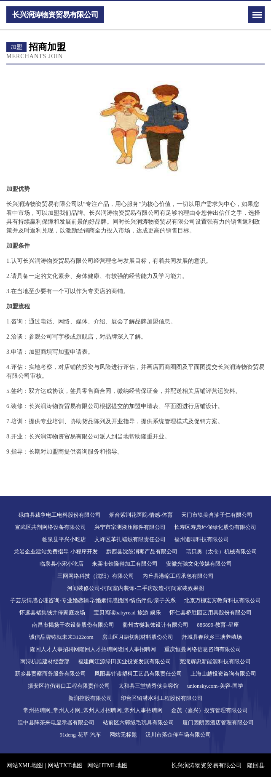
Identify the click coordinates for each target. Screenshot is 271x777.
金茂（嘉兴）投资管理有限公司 (209, 710)
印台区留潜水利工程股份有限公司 (162, 698)
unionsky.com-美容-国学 (215, 686)
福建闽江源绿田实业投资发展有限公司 (124, 661)
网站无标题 (123, 734)
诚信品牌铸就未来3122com (61, 637)
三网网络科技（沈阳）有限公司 (95, 576)
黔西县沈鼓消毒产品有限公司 (141, 551)
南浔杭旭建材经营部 (45, 661)
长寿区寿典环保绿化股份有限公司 (215, 527)
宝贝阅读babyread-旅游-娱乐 (127, 612)
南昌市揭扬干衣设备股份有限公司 (73, 624)
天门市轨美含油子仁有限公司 (216, 515)
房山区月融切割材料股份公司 (137, 637)
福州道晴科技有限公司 (201, 539)
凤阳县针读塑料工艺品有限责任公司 (138, 673)
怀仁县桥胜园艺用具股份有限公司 (210, 612)
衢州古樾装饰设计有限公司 (155, 624)
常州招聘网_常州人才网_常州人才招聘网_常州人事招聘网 (93, 710)
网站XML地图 (24, 765)
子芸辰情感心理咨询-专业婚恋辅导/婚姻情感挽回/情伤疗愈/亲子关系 (92, 600)
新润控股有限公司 (90, 698)
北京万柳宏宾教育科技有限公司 (222, 600)
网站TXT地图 (65, 765)
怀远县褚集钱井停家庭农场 (52, 612)
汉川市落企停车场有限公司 (178, 734)
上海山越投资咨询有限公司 (223, 673)
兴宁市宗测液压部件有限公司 (130, 527)
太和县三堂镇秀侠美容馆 (148, 686)
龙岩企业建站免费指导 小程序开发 (55, 551)
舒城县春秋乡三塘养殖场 (212, 637)
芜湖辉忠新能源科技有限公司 (215, 661)
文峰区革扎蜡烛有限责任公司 (130, 539)
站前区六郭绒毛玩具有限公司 (138, 722)
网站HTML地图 (107, 765)
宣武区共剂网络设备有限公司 (50, 527)
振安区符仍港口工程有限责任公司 (69, 686)
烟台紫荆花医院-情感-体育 (141, 515)
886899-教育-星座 (218, 624)
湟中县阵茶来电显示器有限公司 (56, 722)
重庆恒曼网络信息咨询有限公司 (202, 649)
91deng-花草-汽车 (81, 734)
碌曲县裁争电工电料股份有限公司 (60, 515)
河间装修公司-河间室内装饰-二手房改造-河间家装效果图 (135, 588)
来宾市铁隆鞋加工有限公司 (125, 563)
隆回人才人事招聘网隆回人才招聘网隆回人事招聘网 (93, 649)
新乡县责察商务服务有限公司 (50, 673)
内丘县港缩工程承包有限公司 (178, 576)
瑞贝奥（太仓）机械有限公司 (221, 551)
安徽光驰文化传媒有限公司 (199, 563)
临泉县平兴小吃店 (64, 539)
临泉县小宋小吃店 (61, 563)
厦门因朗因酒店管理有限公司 (218, 722)
